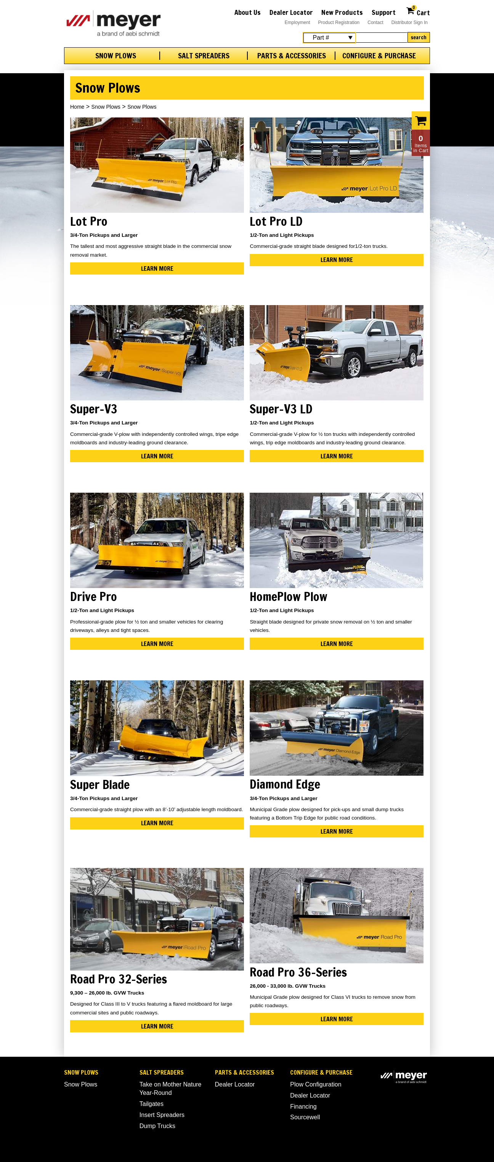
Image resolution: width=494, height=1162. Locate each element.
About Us (247, 12)
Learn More (157, 268)
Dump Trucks (157, 1126)
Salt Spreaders (203, 55)
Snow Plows (115, 55)
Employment (297, 22)
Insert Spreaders (162, 1115)
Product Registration (339, 22)
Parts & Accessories (291, 55)
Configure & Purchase (379, 55)
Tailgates (152, 1104)
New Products (342, 12)
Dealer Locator (291, 12)
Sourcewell (305, 1117)
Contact (375, 22)
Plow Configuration (315, 1084)
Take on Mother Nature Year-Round (171, 1088)
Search (419, 37)
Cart (418, 11)
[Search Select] (329, 38)
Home (77, 107)
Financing (303, 1106)
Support (384, 12)
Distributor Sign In (409, 22)
